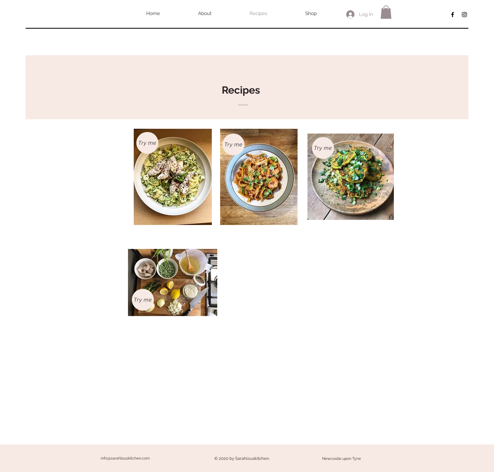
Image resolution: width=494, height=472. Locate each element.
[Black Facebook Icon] (452, 14)
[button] (386, 12)
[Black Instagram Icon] (464, 14)
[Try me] (147, 143)
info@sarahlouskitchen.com (125, 458)
